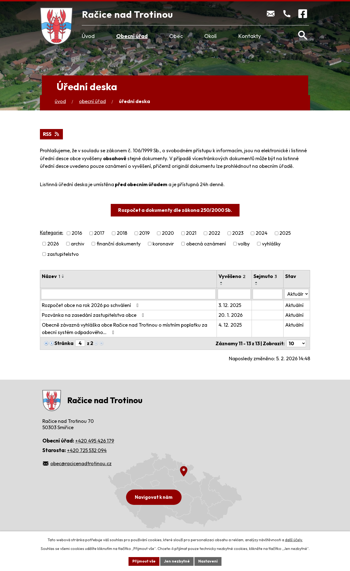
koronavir (163, 244)
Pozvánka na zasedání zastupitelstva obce (94, 315)
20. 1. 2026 (230, 315)
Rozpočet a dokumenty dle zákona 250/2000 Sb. (175, 210)
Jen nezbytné (177, 561)
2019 (144, 233)
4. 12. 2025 (230, 325)
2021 (191, 233)
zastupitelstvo (63, 254)
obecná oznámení (206, 244)
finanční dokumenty (119, 244)
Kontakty (249, 36)
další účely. (294, 539)
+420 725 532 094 (87, 450)
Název (51, 276)
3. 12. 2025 (229, 305)
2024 (261, 233)
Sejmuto (265, 276)
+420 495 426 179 (94, 441)
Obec (176, 36)
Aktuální (294, 305)
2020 (168, 233)
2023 (237, 233)
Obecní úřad (132, 36)
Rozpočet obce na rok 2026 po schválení (91, 305)
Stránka (64, 343)
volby (244, 244)
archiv (77, 244)
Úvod (88, 36)
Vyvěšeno (232, 276)
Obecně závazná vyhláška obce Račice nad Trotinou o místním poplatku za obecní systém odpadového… (124, 328)
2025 (285, 233)
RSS (51, 134)
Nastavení (208, 561)
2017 (99, 233)
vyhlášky (271, 244)
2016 (77, 233)
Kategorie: (51, 232)
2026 (53, 244)
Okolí (210, 36)
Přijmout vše (144, 561)
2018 (122, 233)
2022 (214, 233)
